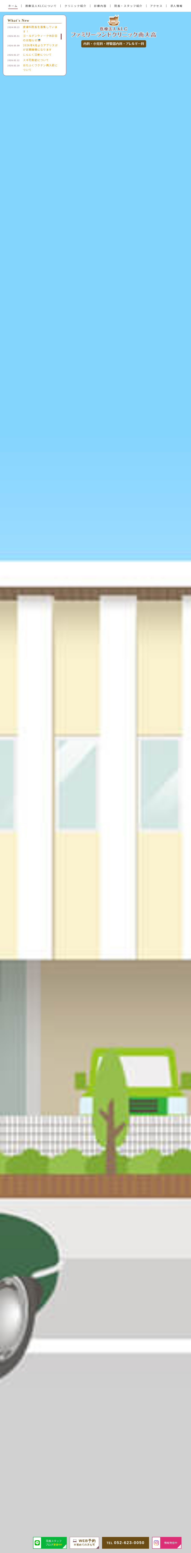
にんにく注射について (37, 54)
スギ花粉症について (36, 60)
